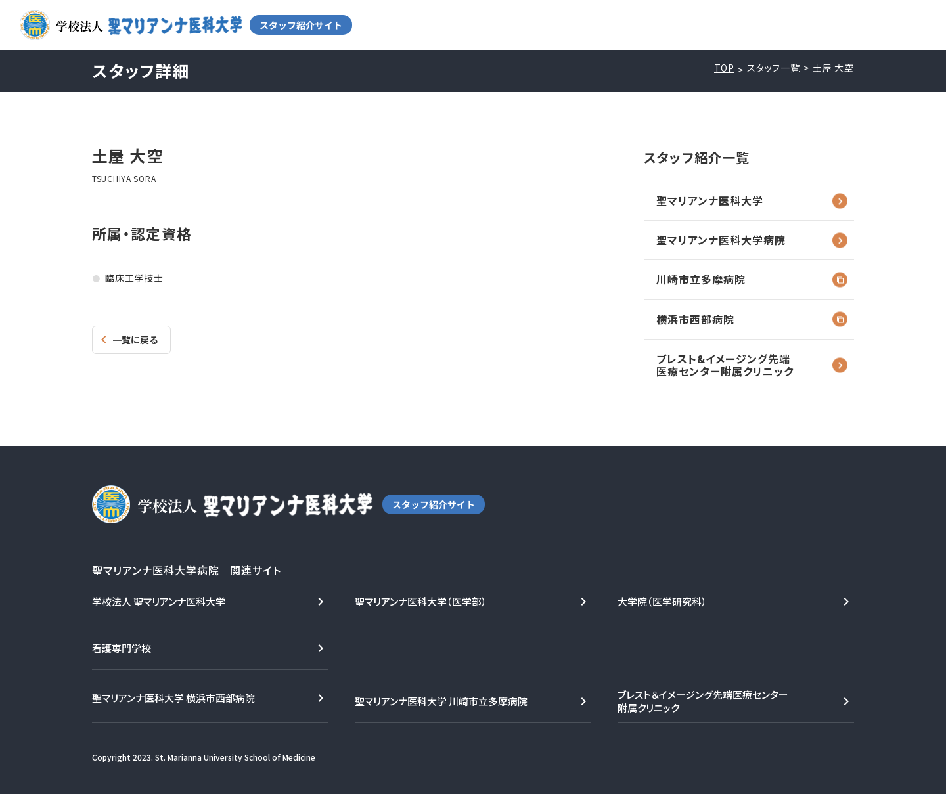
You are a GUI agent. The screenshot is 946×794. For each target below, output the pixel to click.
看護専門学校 (121, 648)
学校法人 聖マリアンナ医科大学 (158, 601)
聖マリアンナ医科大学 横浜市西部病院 (173, 698)
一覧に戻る (135, 339)
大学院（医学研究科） (662, 601)
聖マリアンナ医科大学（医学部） (421, 601)
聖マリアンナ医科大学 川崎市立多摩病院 (441, 701)
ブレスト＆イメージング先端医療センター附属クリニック (703, 701)
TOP (724, 68)
